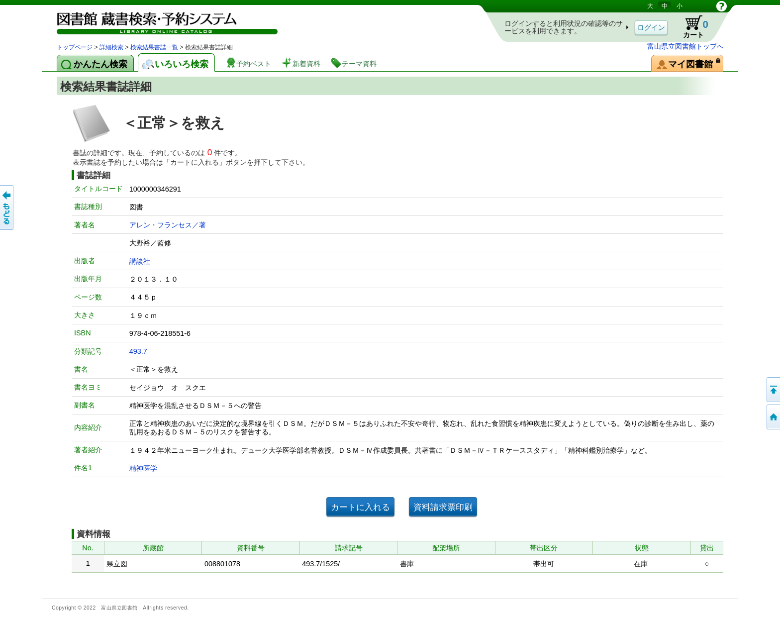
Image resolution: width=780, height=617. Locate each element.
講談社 (139, 261)
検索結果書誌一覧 (154, 47)
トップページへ (772, 417)
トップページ (75, 47)
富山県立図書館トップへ (685, 46)
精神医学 (143, 468)
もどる (7, 207)
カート (691, 27)
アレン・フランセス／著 (167, 225)
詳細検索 (111, 47)
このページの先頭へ (772, 389)
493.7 (138, 351)
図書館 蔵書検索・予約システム (161, 21)
